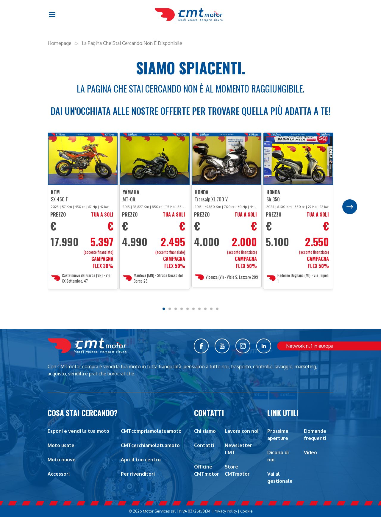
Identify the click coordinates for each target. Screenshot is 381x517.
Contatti (204, 445)
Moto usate (61, 445)
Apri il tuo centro (141, 460)
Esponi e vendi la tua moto (78, 431)
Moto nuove (62, 460)
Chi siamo (205, 431)
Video (310, 452)
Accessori (59, 474)
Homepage (59, 43)
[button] (52, 15)
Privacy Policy (225, 511)
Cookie (246, 511)
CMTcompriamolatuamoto (151, 431)
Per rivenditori (138, 474)
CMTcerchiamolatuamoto (150, 445)
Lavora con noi (241, 431)
